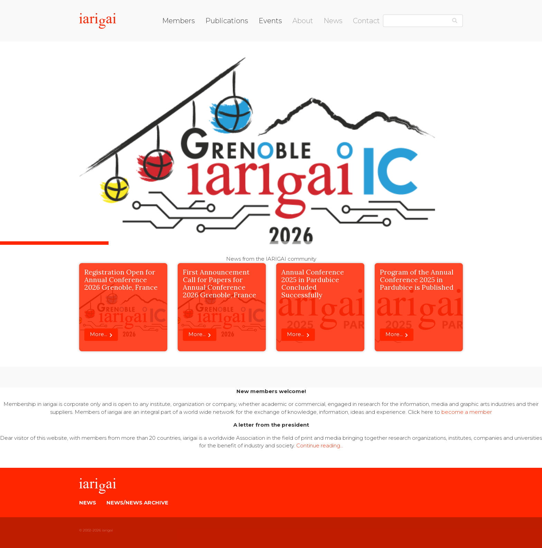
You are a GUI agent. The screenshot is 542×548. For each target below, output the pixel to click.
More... (98, 334)
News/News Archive (137, 502)
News (333, 21)
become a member (466, 412)
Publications (226, 21)
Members (178, 21)
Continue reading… (319, 445)
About (302, 21)
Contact (366, 21)
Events (270, 21)
